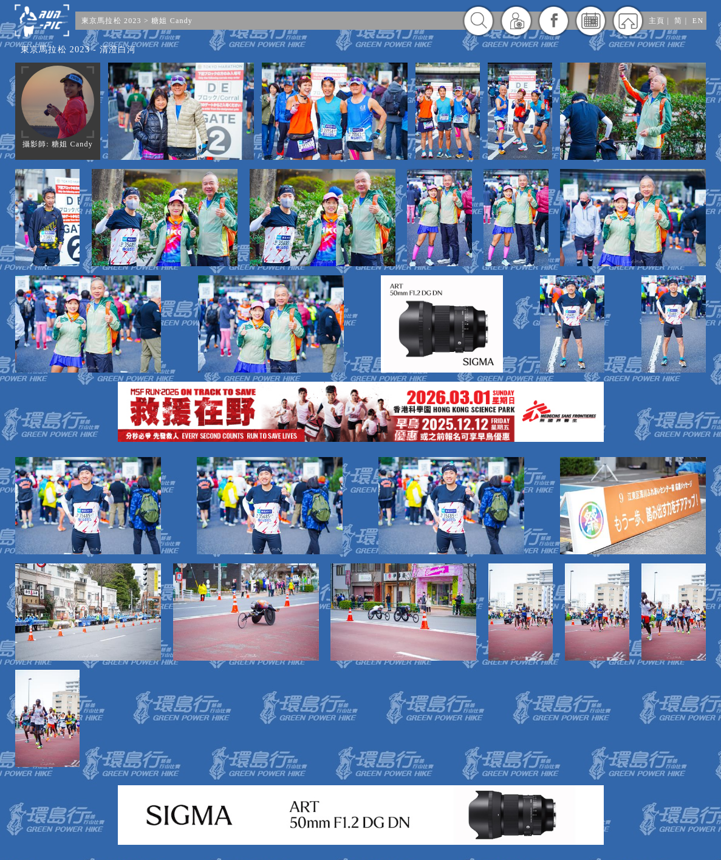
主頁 (657, 20)
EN (697, 20)
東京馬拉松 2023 (111, 20)
